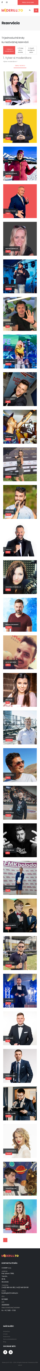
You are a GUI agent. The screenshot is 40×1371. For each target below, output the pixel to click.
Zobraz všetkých (20, 65)
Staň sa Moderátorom (10, 1339)
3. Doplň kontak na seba (31, 50)
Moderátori (6, 1331)
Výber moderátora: (10, 61)
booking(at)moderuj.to (10, 1293)
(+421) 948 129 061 (21, 1287)
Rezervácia (6, 1336)
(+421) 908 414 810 (8, 1287)
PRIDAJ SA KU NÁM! (28, 2)
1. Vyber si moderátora (9, 50)
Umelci (5, 1334)
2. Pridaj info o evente (20, 50)
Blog (4, 1342)
